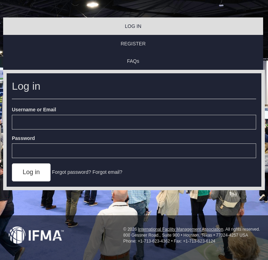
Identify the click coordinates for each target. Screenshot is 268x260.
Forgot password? (71, 172)
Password (23, 138)
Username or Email (34, 109)
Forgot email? (107, 172)
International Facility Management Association (180, 229)
